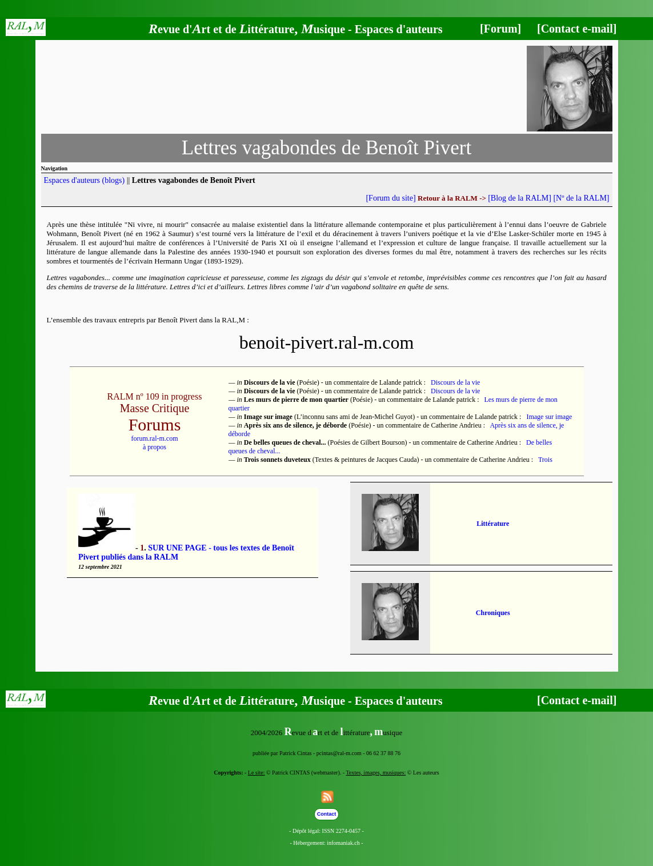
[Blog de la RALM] (519, 198)
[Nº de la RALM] (581, 198)
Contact (326, 814)
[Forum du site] (390, 198)
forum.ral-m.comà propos (154, 442)
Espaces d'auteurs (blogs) (84, 180)
